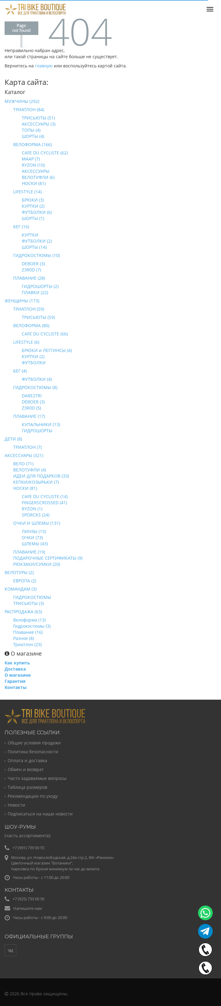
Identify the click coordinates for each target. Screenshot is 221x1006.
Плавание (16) (28, 632)
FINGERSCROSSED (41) (44, 502)
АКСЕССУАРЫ (35, 171)
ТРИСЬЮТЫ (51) (38, 118)
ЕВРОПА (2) (24, 581)
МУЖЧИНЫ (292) (22, 101)
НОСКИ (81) (34, 183)
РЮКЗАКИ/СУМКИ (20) (36, 564)
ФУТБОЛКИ (34, 362)
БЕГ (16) (21, 226)
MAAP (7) (31, 159)
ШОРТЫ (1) (33, 218)
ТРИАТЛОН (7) (27, 447)
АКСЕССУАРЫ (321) (24, 455)
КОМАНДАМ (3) (20, 589)
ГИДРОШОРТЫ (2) (40, 286)
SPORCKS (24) (35, 515)
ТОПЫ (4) (31, 130)
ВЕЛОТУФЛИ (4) (29, 470)
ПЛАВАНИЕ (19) (29, 552)
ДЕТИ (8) (13, 439)
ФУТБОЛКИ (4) (37, 379)
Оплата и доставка (27, 760)
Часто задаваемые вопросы (37, 778)
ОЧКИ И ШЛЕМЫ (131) (36, 523)
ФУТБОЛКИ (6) (37, 212)
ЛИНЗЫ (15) (34, 531)
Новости (16, 805)
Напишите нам (27, 908)
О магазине (18, 675)
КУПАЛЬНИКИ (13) (41, 424)
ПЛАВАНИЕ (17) (29, 416)
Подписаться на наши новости (40, 814)
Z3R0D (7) (31, 270)
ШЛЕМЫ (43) (35, 543)
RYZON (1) (32, 509)
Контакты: (19, 890)
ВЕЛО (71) (23, 464)
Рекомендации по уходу (33, 796)
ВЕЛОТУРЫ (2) (19, 572)
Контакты (16, 687)
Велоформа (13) (29, 620)
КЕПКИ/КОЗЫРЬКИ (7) (36, 482)
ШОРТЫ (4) (33, 136)
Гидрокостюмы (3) (32, 626)
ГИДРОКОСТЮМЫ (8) (35, 387)
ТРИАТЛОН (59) (28, 309)
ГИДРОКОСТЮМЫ (32, 597)
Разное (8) (23, 638)
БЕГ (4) (20, 371)
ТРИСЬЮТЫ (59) (38, 317)
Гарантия (15, 681)
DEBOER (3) (33, 264)
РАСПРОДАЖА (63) (23, 612)
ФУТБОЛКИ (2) (37, 241)
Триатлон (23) (27, 644)
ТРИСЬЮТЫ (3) (28, 603)
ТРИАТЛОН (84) (28, 109)
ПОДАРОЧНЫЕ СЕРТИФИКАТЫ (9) (47, 558)
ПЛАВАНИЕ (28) (29, 278)
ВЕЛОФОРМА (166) (32, 144)
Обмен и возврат (26, 769)
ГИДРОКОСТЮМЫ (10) (36, 255)
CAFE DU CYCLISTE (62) (45, 153)
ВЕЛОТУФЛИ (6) (38, 177)
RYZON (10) (33, 165)
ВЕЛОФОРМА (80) (31, 325)
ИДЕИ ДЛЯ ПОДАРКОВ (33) (41, 476)
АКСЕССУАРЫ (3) (38, 124)
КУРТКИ (30, 235)
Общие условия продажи (34, 743)
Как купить (17, 663)
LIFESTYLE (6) (26, 342)
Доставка (15, 669)
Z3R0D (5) (31, 408)
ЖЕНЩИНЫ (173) (22, 301)
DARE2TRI (32, 396)
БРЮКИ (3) (33, 200)
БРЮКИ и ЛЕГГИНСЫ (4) (47, 350)
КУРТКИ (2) (33, 206)
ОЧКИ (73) (32, 537)
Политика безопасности (33, 751)
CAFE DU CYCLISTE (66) (45, 334)
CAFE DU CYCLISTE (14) (45, 496)
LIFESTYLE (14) (27, 192)
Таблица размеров (27, 787)
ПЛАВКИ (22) (35, 292)
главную (44, 66)
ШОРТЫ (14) (34, 247)
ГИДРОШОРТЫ (37, 430)
